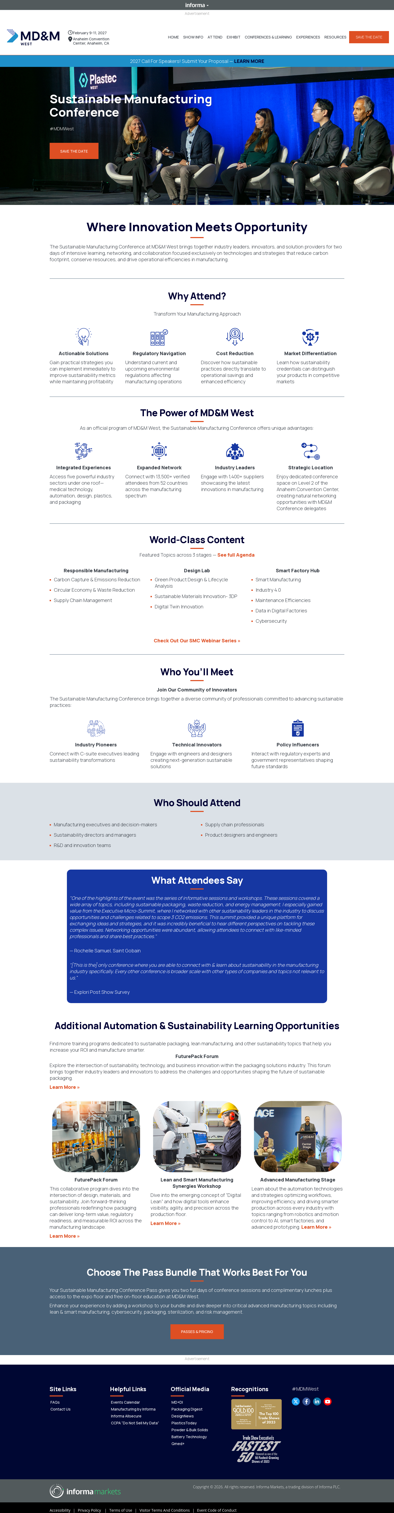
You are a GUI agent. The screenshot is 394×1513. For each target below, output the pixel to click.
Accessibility (64, 1505)
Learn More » (65, 1081)
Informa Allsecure (126, 1410)
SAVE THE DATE (367, 34)
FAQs (55, 1396)
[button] (190, 34)
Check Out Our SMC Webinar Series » (197, 635)
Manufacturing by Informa (133, 1403)
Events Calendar (125, 1396)
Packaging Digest (187, 1403)
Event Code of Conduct (217, 1504)
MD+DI (177, 1396)
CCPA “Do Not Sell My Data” (135, 1417)
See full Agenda (236, 549)
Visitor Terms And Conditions (168, 1505)
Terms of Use (124, 1505)
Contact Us (60, 1403)
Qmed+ (178, 1438)
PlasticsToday (184, 1417)
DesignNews (183, 1410)
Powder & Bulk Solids (190, 1424)
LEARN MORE (249, 56)
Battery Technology (189, 1431)
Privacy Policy (93, 1505)
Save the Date (74, 146)
